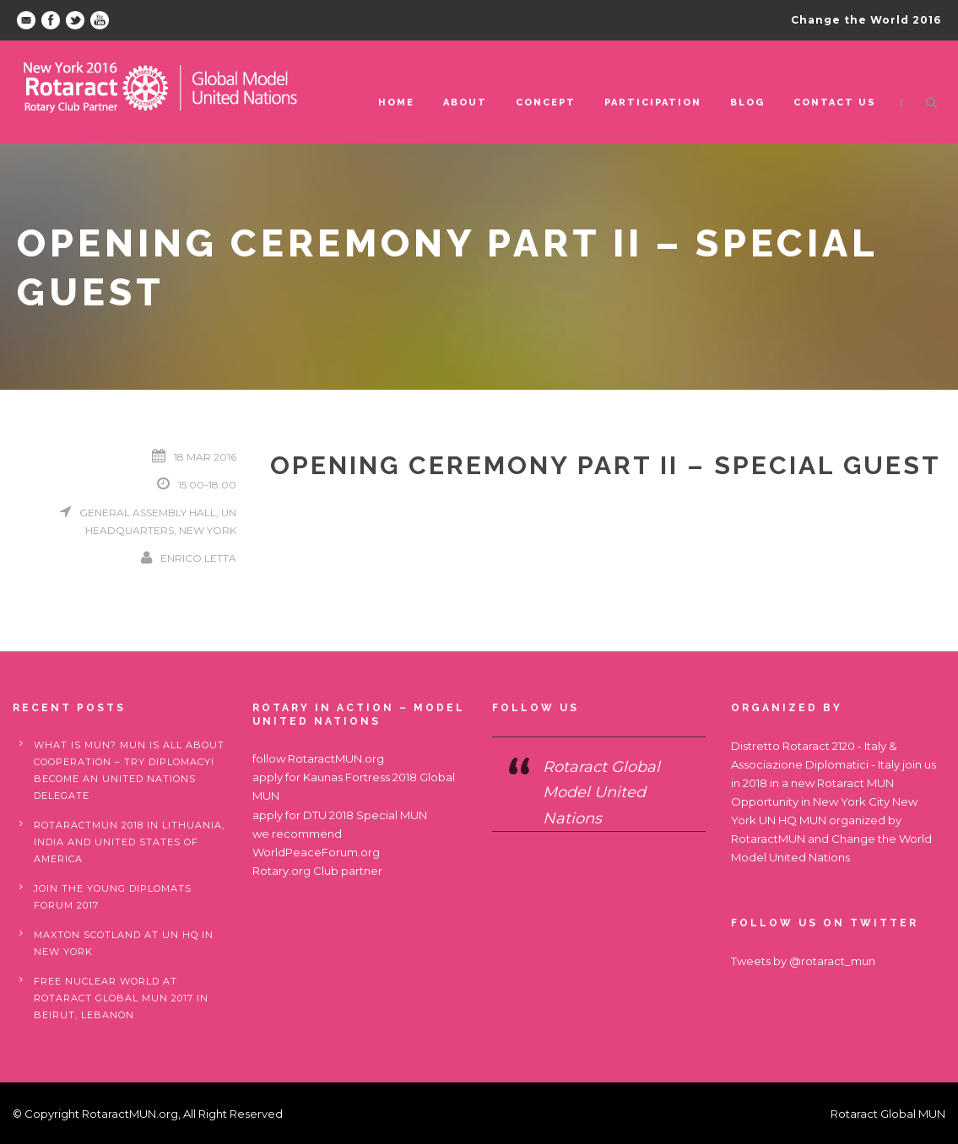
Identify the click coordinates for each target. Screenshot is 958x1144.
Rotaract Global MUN (888, 1113)
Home (396, 102)
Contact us (834, 102)
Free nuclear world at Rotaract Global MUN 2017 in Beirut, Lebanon (121, 998)
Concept (546, 102)
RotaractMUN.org (336, 758)
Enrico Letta (198, 558)
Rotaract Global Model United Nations (601, 793)
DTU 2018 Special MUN (365, 815)
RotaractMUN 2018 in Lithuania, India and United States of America (129, 842)
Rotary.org (281, 870)
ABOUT (465, 102)
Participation (652, 102)
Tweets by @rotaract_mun (803, 961)
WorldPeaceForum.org (316, 852)
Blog (747, 102)
